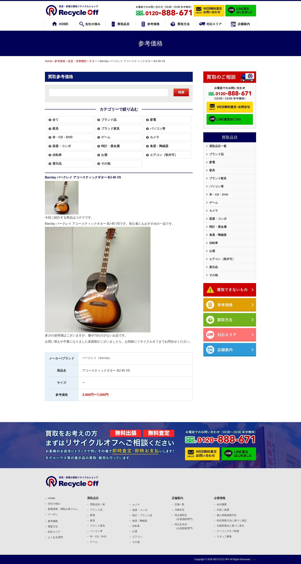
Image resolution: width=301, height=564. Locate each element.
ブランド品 (109, 119)
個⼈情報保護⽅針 (227, 515)
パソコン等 (157, 128)
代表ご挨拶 (223, 509)
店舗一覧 (179, 504)
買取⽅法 (53, 526)
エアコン (137, 536)
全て (55, 119)
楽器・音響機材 (77, 61)
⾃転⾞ (136, 525)
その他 (105, 163)
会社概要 (222, 504)
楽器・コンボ (61, 146)
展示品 (57, 163)
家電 (153, 119)
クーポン (53, 514)
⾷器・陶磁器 (139, 520)
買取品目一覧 (218, 146)
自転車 (57, 155)
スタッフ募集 (224, 536)
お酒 (104, 155)
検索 (181, 92)
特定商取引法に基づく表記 (232, 520)
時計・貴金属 (110, 146)
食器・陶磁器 (159, 146)
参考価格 (60, 61)
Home (48, 61)
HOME (51, 498)
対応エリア (54, 531)
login (253, 559)
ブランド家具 (110, 128)
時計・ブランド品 (142, 515)
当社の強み (54, 503)
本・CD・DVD (62, 137)
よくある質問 (55, 537)
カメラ (154, 137)
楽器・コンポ (139, 510)
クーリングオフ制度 (228, 531)
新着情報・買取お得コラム (63, 509)
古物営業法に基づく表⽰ (230, 525)
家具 (55, 128)
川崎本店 (179, 509)
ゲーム (105, 137)
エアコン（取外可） (164, 155)
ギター (93, 61)
